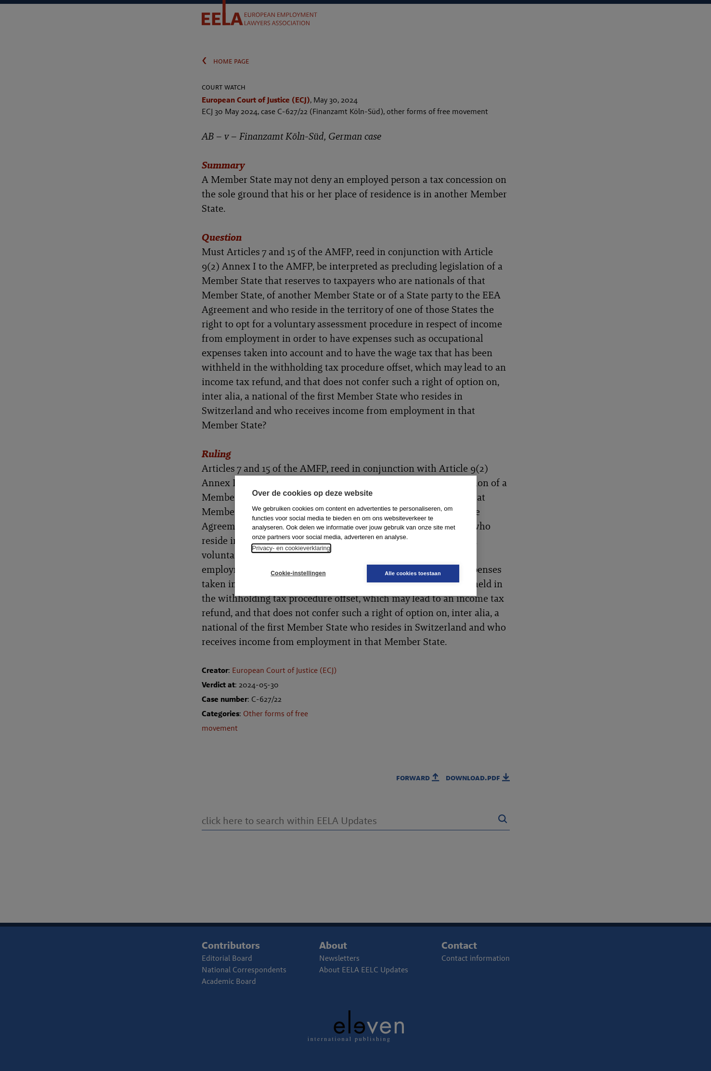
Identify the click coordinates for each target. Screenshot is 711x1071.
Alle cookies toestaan (413, 573)
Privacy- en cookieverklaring (291, 548)
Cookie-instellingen (298, 573)
